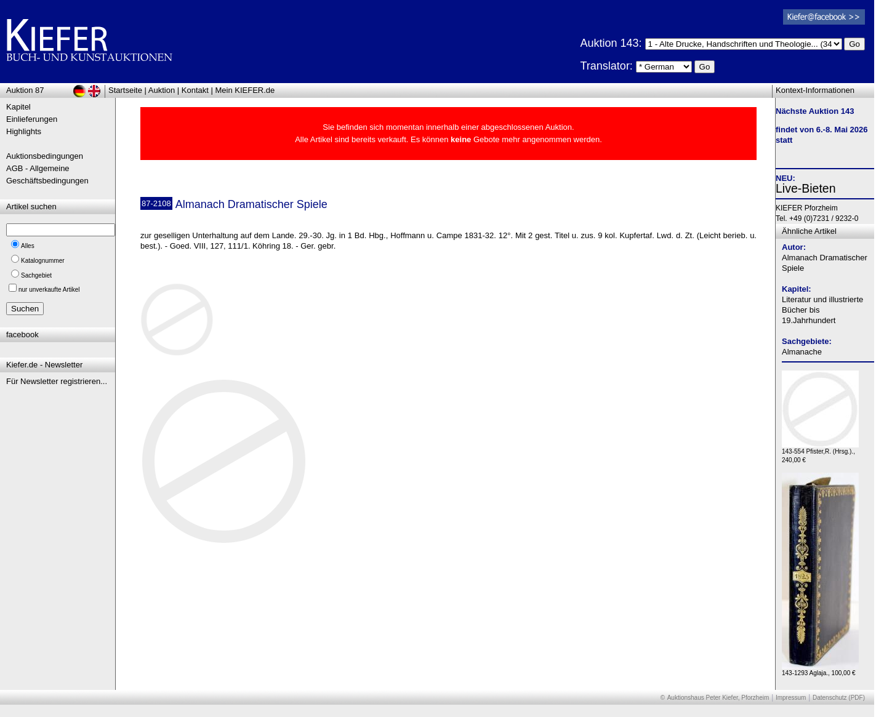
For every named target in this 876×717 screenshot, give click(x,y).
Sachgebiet (36, 275)
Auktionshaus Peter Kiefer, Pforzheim (718, 697)
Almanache (802, 351)
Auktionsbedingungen (44, 156)
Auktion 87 (25, 90)
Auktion (161, 90)
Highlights (23, 131)
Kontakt (195, 90)
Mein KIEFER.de (245, 90)
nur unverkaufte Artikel (49, 289)
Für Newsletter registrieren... (56, 381)
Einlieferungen (31, 119)
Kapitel (18, 106)
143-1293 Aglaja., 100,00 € (820, 669)
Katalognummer (43, 260)
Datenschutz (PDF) (839, 697)
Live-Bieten (806, 188)
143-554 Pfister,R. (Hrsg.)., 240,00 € (820, 452)
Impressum (791, 697)
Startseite (125, 90)
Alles (27, 245)
